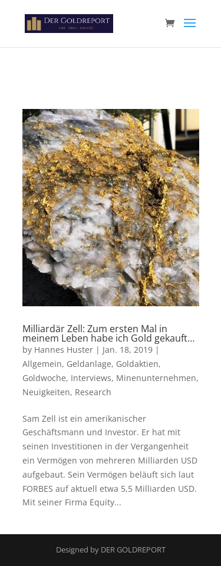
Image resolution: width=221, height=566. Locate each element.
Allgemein (42, 363)
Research (93, 392)
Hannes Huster (63, 349)
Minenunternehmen (156, 377)
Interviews (91, 377)
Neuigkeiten (46, 392)
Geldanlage (89, 363)
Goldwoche (44, 377)
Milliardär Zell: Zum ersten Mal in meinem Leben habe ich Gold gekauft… (108, 333)
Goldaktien (137, 363)
